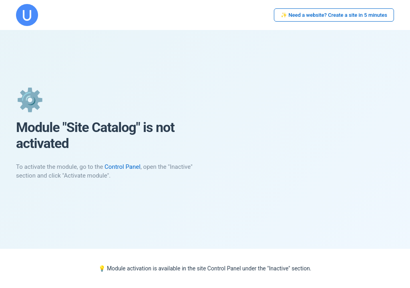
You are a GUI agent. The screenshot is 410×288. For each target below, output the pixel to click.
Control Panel (123, 166)
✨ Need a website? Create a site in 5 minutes (334, 15)
